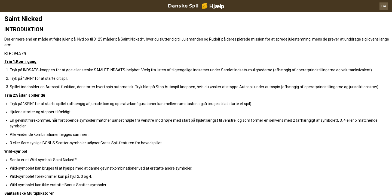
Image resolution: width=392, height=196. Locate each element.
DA (383, 6)
